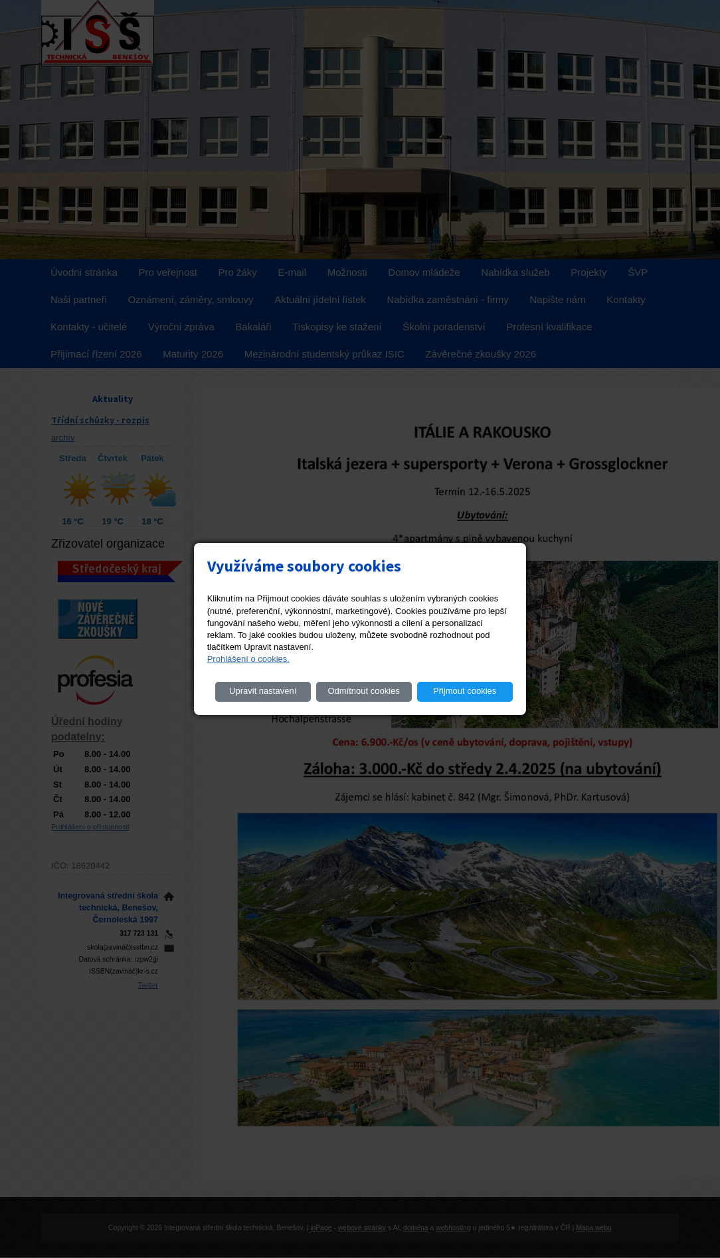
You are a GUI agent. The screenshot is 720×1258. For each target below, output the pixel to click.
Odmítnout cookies (363, 691)
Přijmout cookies (464, 691)
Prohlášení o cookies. (248, 659)
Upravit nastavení (262, 691)
